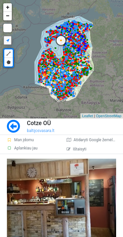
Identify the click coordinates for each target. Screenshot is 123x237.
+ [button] (8, 8)
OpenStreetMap (108, 116)
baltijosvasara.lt (40, 130)
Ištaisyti (76, 149)
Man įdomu (20, 140)
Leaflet (87, 116)
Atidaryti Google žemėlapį (92, 140)
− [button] (8, 16)
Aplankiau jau (22, 148)
